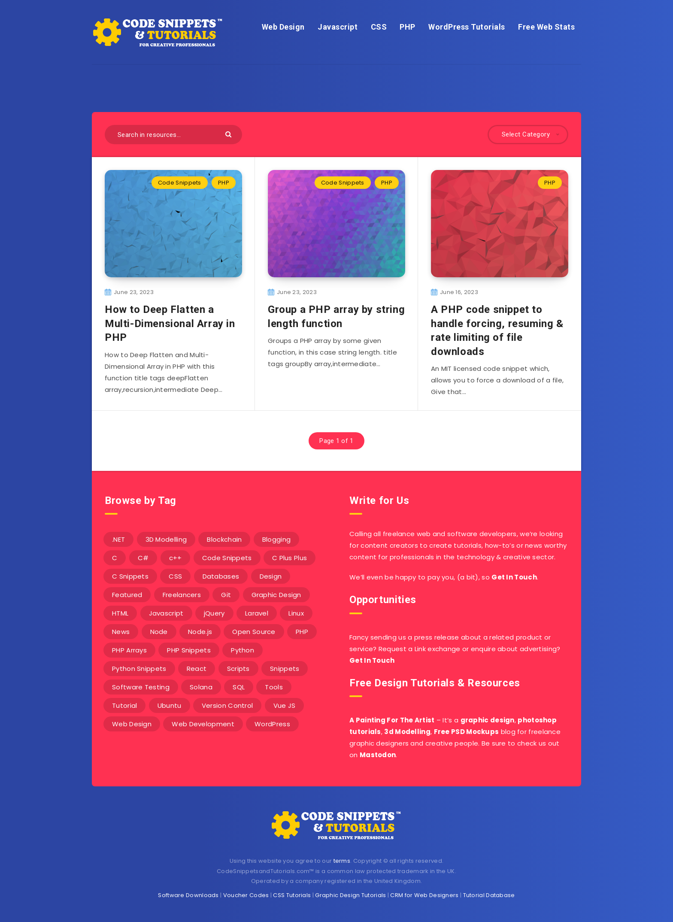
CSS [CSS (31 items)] (175, 576)
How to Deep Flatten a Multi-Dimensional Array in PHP (170, 323)
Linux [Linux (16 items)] (296, 613)
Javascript (338, 26)
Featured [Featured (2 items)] (127, 594)
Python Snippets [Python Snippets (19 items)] (139, 668)
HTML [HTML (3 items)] (120, 613)
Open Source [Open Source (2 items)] (253, 631)
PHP (407, 26)
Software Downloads (188, 895)
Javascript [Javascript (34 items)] (166, 613)
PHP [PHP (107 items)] (302, 631)
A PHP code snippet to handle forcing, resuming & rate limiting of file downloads (497, 330)
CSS (379, 26)
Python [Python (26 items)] (242, 650)
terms (342, 861)
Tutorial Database (489, 895)
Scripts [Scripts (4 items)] (238, 668)
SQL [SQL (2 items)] (239, 687)
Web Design (283, 26)
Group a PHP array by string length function (336, 316)
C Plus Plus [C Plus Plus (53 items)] (289, 557)
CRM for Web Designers (424, 895)
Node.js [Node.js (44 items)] (200, 631)
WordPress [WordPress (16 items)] (272, 723)
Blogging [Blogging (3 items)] (276, 539)
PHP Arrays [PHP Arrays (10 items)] (129, 650)
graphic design (488, 720)
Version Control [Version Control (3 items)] (227, 705)
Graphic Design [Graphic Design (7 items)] (276, 594)
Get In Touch (514, 577)
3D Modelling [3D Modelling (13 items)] (166, 539)
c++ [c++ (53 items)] (175, 557)
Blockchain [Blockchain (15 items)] (224, 539)
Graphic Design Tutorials (350, 895)
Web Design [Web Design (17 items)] (132, 723)
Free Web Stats (546, 26)
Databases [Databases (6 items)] (221, 576)
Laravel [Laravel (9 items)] (256, 613)
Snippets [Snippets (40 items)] (284, 668)
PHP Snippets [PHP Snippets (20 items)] (189, 650)
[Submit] (229, 133)
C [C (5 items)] (114, 557)
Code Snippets (179, 183)
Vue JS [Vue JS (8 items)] (284, 705)
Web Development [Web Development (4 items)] (203, 723)
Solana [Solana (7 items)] (201, 687)
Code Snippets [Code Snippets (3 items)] (227, 557)
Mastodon (378, 754)
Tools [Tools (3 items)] (274, 687)
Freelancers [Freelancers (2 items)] (182, 594)
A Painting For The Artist (392, 720)
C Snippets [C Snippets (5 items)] (130, 576)
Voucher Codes (246, 895)
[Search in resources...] (173, 134)
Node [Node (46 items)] (159, 631)
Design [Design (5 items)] (271, 576)
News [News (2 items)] (121, 631)
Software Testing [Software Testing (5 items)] (141, 687)
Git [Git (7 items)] (226, 594)
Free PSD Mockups (466, 731)
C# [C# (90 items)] (143, 557)
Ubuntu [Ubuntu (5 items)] (170, 705)
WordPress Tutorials (466, 26)
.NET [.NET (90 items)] (118, 539)
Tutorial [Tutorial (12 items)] (124, 705)
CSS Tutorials (292, 895)
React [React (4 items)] (197, 668)
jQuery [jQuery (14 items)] (214, 613)
